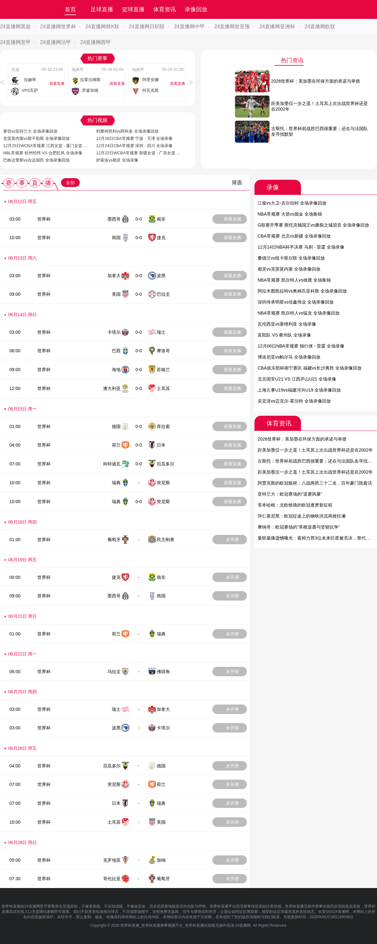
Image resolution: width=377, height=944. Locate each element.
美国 (116, 294)
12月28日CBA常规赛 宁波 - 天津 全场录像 (134, 138)
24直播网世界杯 (58, 26)
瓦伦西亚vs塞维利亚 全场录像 (287, 324)
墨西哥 (114, 219)
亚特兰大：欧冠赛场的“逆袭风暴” (290, 494)
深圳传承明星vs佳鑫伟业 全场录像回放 (296, 302)
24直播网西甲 (95, 42)
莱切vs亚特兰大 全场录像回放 (30, 131)
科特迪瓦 (112, 463)
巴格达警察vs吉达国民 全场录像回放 (36, 160)
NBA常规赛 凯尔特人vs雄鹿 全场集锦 (294, 280)
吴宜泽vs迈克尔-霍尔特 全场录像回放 (294, 400)
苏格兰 (163, 369)
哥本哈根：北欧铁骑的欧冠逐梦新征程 (295, 505)
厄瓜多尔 (165, 463)
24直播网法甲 (55, 42)
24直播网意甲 (15, 42)
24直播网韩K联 (102, 26)
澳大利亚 (112, 388)
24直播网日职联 (147, 26)
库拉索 (163, 426)
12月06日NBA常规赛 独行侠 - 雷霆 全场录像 (301, 346)
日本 (161, 444)
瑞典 (116, 482)
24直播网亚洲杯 (277, 26)
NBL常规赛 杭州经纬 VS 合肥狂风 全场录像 (42, 153)
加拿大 (114, 275)
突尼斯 (163, 482)
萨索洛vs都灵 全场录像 (117, 160)
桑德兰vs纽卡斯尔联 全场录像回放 (291, 258)
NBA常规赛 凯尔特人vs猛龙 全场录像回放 (299, 313)
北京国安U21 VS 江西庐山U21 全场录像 (297, 378)
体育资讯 (164, 9)
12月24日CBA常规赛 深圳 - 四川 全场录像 (134, 145)
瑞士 (161, 332)
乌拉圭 (114, 671)
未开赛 (232, 539)
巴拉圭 (163, 294)
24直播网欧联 (319, 26)
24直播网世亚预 (232, 26)
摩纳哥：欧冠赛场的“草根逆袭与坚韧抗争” (299, 527)
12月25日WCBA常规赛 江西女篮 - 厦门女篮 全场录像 (45, 146)
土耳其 (163, 388)
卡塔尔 (114, 332)
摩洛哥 (163, 350)
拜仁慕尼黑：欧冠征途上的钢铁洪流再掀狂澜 (302, 516)
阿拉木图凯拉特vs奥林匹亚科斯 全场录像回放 (302, 291)
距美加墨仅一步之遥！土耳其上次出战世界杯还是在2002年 (315, 450)
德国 (116, 426)
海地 (116, 369)
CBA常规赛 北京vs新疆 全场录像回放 (294, 236)
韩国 (116, 237)
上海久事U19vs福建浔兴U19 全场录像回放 (299, 389)
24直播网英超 (15, 26)
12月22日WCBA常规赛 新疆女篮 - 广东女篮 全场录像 (138, 153)
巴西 (116, 350)
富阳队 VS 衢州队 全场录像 (284, 335)
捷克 (161, 237)
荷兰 (116, 444)
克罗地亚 (112, 860)
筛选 (237, 182)
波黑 (161, 275)
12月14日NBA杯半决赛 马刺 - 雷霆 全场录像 (301, 247)
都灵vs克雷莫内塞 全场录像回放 (289, 269)
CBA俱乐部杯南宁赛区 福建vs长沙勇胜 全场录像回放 (310, 367)
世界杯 (44, 219)
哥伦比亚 (112, 878)
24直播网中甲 (189, 26)
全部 (70, 182)
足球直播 (101, 9)
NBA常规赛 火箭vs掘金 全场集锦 (290, 214)
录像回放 (196, 9)
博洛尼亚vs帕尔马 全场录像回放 (289, 356)
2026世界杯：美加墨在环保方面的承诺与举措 (302, 439)
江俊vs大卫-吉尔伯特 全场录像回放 (292, 203)
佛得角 (163, 671)
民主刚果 (165, 539)
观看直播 (232, 219)
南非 (161, 219)
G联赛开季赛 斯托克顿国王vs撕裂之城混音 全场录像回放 (313, 225)
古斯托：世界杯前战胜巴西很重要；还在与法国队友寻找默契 (317, 461)
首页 (70, 9)
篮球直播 (133, 9)
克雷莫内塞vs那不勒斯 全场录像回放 (36, 138)
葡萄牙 (114, 539)
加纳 (161, 860)
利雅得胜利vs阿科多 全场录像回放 (127, 131)
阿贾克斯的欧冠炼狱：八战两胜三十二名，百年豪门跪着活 (315, 483)
